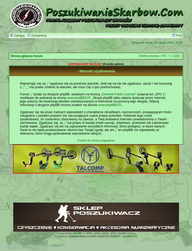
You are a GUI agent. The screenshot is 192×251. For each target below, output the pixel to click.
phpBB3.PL (130, 236)
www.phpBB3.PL (79, 98)
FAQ (177, 35)
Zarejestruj (36, 35)
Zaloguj (17, 35)
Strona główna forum (26, 56)
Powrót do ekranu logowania (96, 140)
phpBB (77, 233)
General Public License (118, 94)
